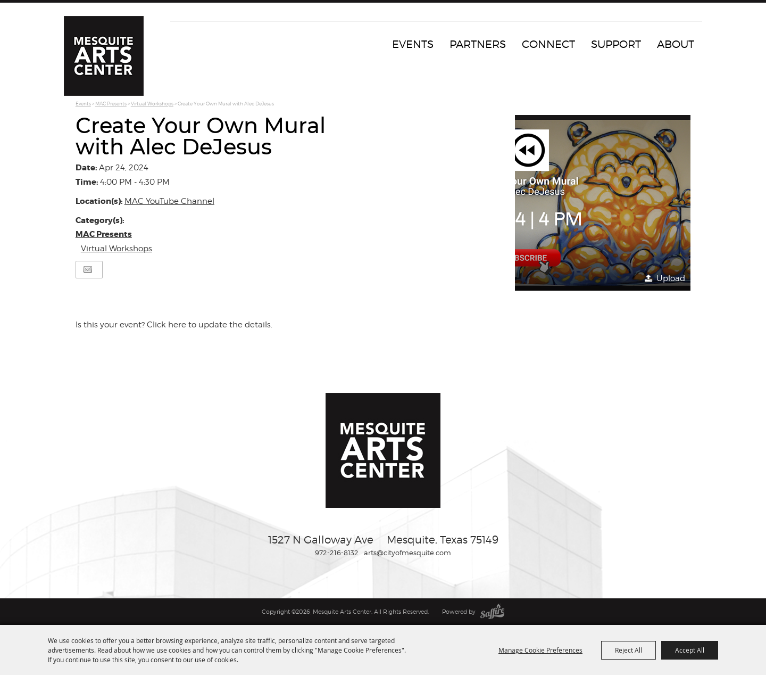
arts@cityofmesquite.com (407, 552)
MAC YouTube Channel (169, 201)
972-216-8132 (337, 552)
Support (616, 44)
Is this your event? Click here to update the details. (174, 325)
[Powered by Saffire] (492, 611)
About (675, 44)
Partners (477, 44)
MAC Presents (111, 103)
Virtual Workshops (152, 103)
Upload (670, 278)
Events (413, 44)
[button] (602, 203)
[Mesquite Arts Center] (104, 56)
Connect (548, 44)
